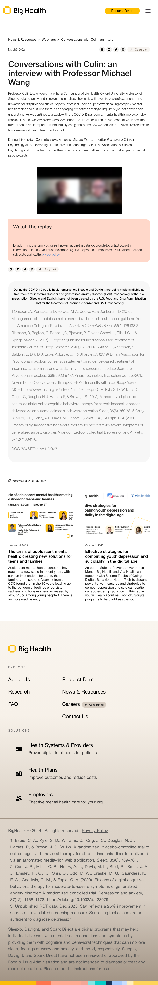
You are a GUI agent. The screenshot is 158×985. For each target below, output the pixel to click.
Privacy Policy (95, 831)
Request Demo (122, 11)
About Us (19, 679)
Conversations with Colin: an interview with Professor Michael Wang (89, 39)
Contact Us (75, 716)
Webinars (49, 39)
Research (19, 692)
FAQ (13, 704)
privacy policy (51, 254)
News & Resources (84, 692)
